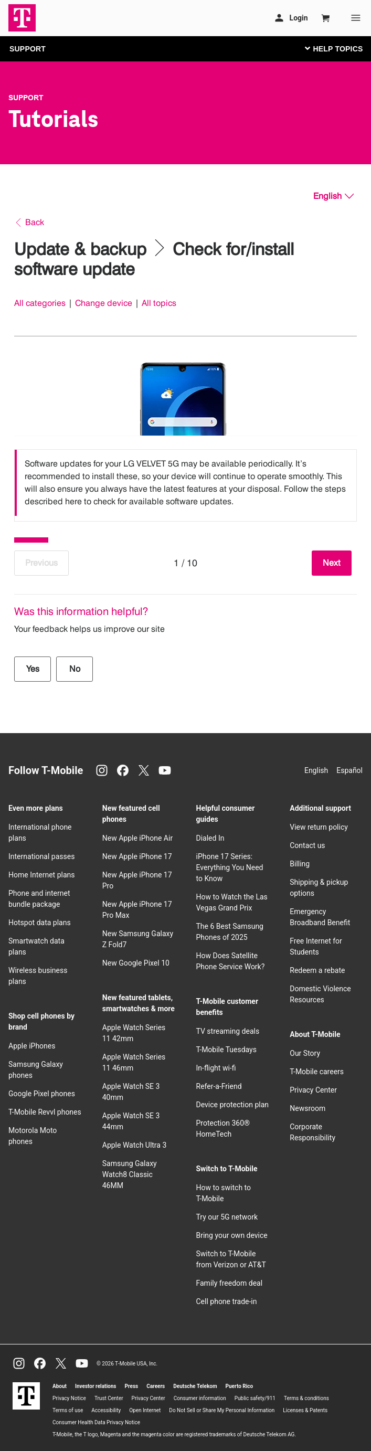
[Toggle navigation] (331, 48)
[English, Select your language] (333, 196)
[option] (185, 483)
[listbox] (185, 483)
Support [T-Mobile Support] (26, 97)
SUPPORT (27, 49)
